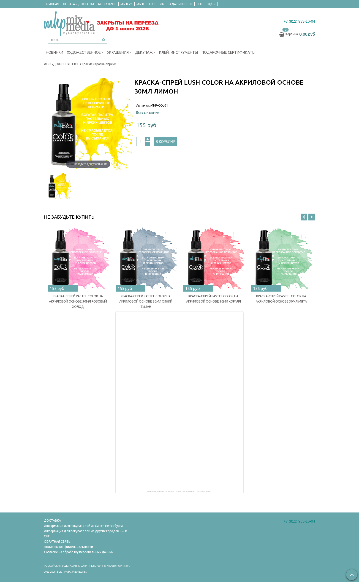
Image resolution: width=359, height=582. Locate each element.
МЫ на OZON (107, 3)
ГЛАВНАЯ (52, 3)
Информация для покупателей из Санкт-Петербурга (83, 526)
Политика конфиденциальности (68, 547)
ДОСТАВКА (52, 520)
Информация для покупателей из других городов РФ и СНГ (85, 533)
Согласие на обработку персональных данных (78, 552)
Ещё (211, 4)
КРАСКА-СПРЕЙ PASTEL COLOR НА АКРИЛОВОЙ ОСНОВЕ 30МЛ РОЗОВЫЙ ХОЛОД (78, 301)
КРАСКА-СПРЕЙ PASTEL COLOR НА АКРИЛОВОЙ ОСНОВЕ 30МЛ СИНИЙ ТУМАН (145, 301)
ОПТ (199, 3)
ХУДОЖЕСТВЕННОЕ (85, 52)
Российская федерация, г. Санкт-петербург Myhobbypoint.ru (86, 565)
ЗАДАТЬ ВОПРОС (180, 3)
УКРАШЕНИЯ (119, 52)
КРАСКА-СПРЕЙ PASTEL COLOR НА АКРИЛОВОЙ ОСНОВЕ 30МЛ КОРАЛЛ (213, 298)
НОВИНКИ (54, 52)
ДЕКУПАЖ (145, 52)
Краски (87, 64)
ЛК (162, 3)
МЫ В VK (126, 3)
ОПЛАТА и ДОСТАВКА (78, 3)
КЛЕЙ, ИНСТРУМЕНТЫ (178, 52)
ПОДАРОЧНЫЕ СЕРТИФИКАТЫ (228, 52)
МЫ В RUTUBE (146, 3)
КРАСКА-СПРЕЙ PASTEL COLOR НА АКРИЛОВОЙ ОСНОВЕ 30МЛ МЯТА (281, 298)
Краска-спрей (105, 64)
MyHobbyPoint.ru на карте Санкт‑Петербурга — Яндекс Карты (179, 491)
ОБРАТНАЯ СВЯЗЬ (57, 541)
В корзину (165, 141)
